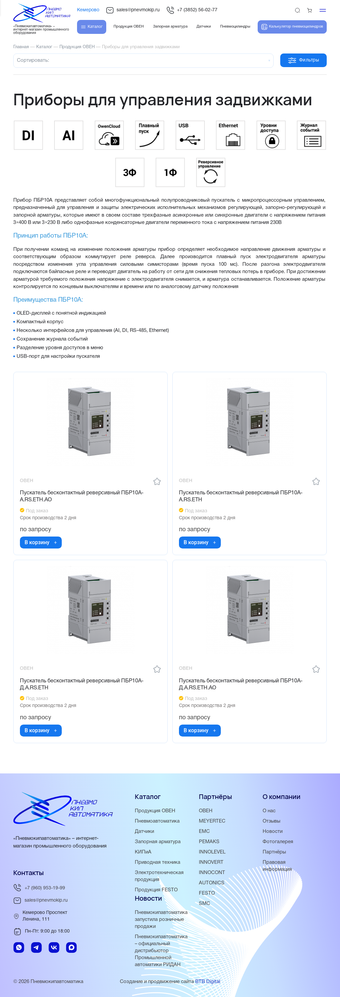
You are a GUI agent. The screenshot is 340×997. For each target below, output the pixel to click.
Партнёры (274, 852)
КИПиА (143, 852)
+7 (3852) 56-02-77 (191, 10)
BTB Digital (207, 981)
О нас (269, 811)
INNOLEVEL (212, 852)
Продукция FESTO (156, 890)
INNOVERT (211, 862)
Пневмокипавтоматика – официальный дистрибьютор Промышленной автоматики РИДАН (161, 951)
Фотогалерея (278, 842)
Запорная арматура (158, 842)
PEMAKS (209, 842)
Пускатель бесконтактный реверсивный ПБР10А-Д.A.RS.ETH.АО (241, 685)
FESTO (207, 893)
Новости (273, 831)
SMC (204, 903)
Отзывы (272, 821)
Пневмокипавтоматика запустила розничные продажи (161, 919)
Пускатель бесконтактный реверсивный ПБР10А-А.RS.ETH (241, 497)
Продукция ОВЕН (155, 811)
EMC (204, 831)
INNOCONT (212, 872)
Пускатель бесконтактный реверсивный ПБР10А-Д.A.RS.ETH (82, 685)
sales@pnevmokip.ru (133, 10)
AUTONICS (211, 883)
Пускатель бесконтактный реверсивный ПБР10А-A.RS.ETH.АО (82, 497)
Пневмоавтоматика (157, 821)
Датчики (144, 831)
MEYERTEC (212, 821)
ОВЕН (205, 811)
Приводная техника (157, 862)
